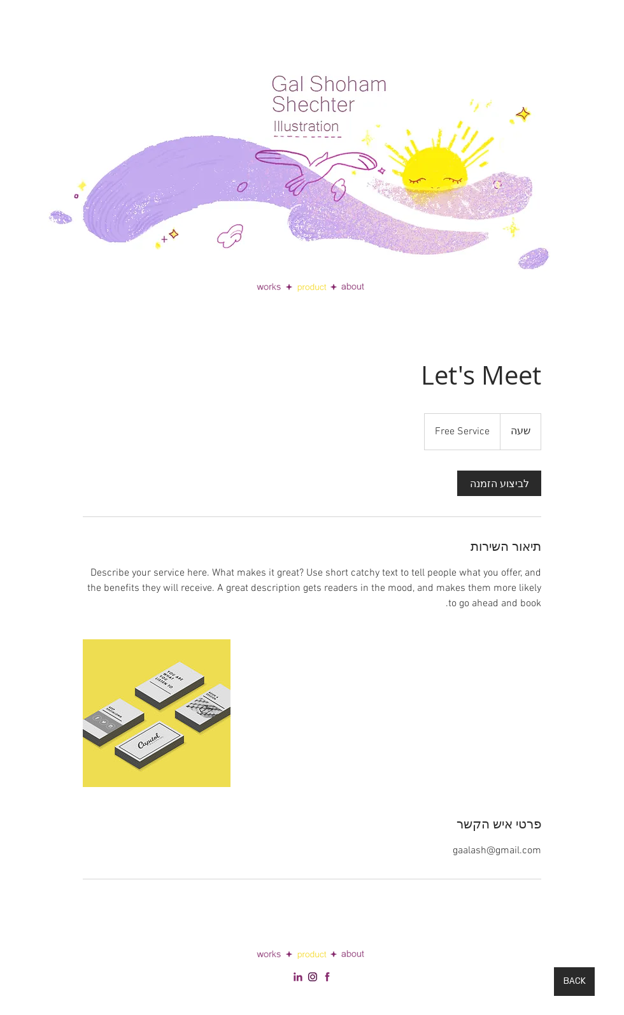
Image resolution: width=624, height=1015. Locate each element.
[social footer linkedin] (298, 977)
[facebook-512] (327, 977)
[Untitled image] (156, 713)
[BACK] (574, 981)
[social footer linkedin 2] (313, 977)
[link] (499, 483)
